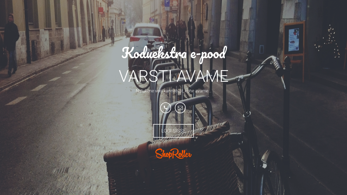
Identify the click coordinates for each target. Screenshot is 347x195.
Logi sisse (173, 131)
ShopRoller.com (173, 153)
